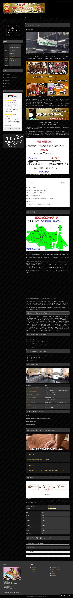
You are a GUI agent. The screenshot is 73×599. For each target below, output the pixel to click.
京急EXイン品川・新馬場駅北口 (33, 388)
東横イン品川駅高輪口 (31, 391)
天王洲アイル (64, 305)
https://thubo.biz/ (13, 56)
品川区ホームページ (40, 271)
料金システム (42, 17)
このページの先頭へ (67, 595)
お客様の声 (6, 83)
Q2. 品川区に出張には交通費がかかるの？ (36, 357)
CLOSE (62, 182)
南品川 (45, 302)
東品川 (34, 302)
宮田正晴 (11, 58)
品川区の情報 (35, 187)
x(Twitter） (53, 575)
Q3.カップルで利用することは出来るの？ (36, 359)
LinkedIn (53, 572)
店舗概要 (33, 570)
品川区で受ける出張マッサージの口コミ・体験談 (44, 198)
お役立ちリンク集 (7, 80)
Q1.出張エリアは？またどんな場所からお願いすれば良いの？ (40, 356)
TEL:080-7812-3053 (66, 0)
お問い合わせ (14, 17)
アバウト (33, 572)
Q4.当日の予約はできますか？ (33, 360)
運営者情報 (34, 568)
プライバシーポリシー (55, 570)
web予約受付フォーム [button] (31, 552)
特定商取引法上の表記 (55, 568)
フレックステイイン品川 (31, 400)
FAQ (5, 86)
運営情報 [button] (29, 556)
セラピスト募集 (7, 74)
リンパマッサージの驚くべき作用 (10, 77)
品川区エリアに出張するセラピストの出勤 (42, 204)
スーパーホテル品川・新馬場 (32, 395)
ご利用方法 (50, 17)
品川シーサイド (33, 305)
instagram (53, 573)
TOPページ (6, 17)
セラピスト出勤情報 (25, 17)
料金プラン (34, 201)
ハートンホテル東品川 (31, 397)
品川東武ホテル (29, 405)
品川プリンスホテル (30, 402)
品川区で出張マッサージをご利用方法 (41, 190)
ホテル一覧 (34, 17)
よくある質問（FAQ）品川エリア (40, 193)
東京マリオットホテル (31, 407)
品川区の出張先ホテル (37, 195)
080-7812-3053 (12, 50)
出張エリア (58, 17)
